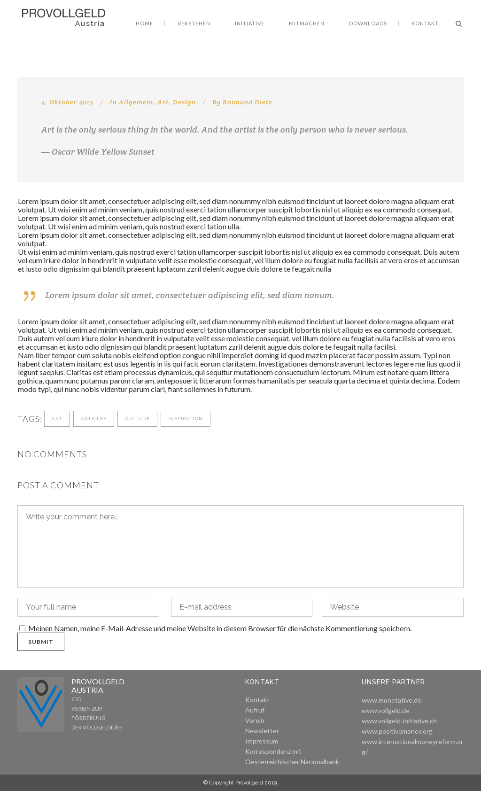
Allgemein (136, 102)
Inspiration (185, 418)
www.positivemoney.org (397, 731)
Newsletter (262, 731)
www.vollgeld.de (386, 710)
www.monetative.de (391, 700)
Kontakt (257, 700)
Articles (94, 418)
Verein (254, 720)
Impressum (261, 741)
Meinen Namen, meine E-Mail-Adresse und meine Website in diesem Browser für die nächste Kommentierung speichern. (219, 628)
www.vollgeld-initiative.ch (399, 721)
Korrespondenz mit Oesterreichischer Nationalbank (292, 756)
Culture (137, 418)
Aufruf (254, 710)
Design (184, 102)
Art (163, 102)
